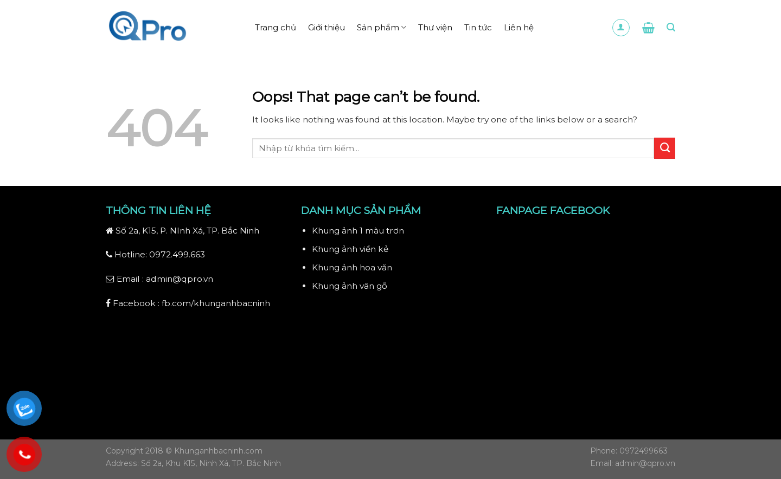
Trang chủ (275, 27)
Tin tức (478, 27)
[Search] (671, 27)
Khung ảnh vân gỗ (349, 286)
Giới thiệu (326, 27)
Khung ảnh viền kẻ (350, 249)
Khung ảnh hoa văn (352, 267)
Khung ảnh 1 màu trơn (358, 230)
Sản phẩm (381, 27)
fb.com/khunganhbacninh (216, 303)
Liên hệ (519, 27)
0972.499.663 (177, 254)
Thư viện (435, 27)
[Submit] (664, 148)
